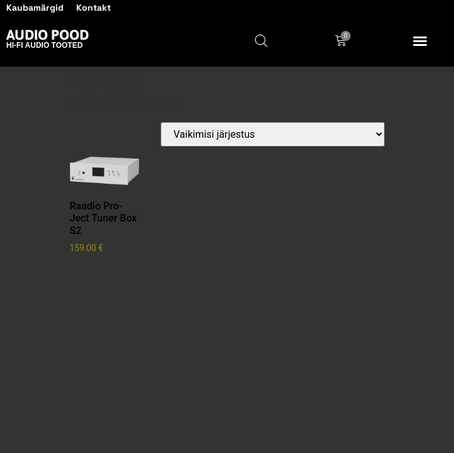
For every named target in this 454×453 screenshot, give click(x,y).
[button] (420, 41)
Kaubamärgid (35, 7)
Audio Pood (47, 34)
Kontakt (93, 7)
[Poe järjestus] (273, 134)
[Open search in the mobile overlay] (261, 41)
